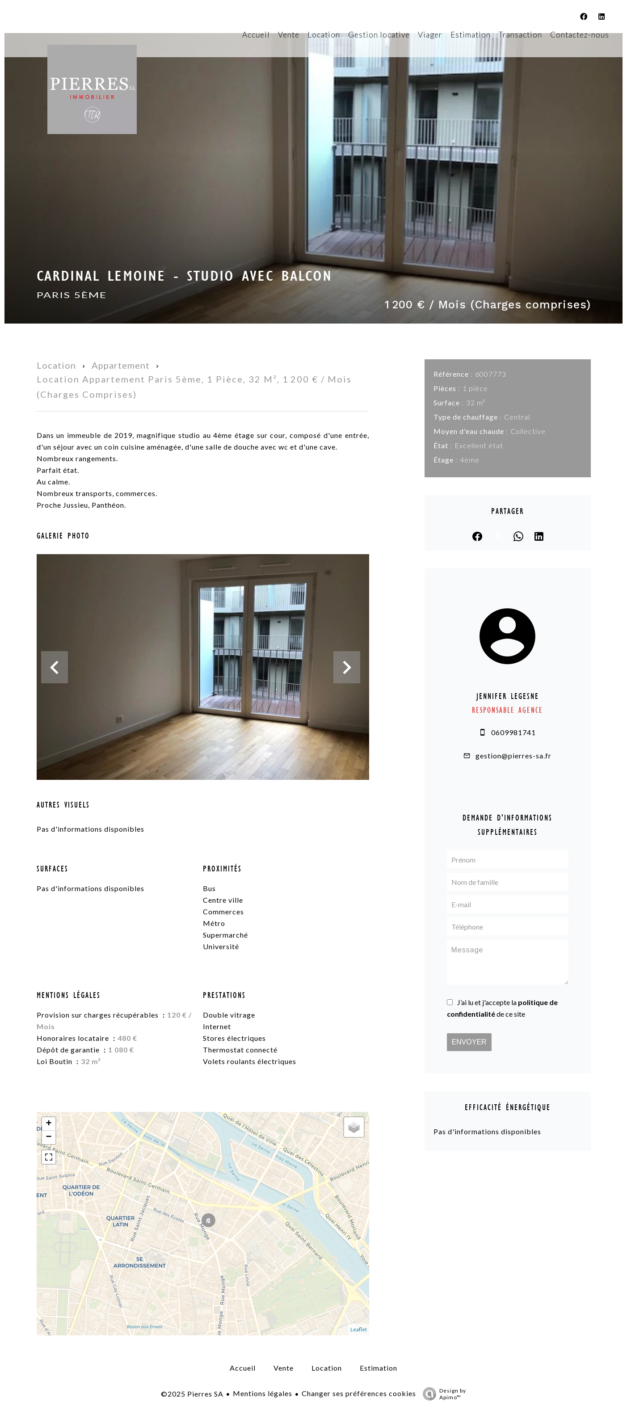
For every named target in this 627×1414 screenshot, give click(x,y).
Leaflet (358, 1329)
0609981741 (513, 732)
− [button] (48, 1137)
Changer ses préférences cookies (359, 1393)
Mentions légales (262, 1393)
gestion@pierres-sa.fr (513, 755)
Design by (442, 1394)
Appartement (121, 365)
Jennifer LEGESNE (507, 696)
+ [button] (48, 1124)
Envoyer (468, 1042)
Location (56, 365)
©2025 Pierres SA (192, 1393)
